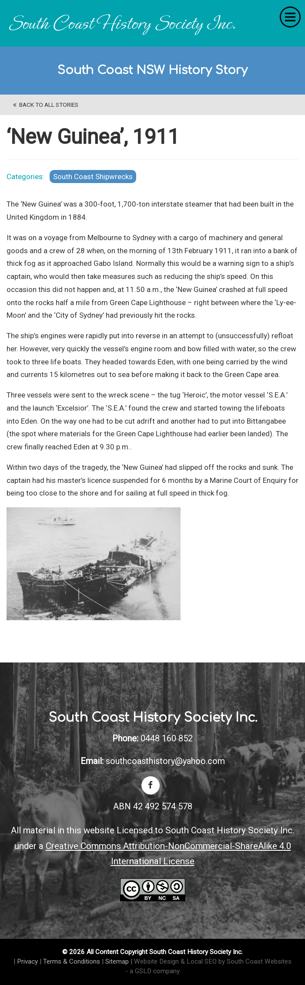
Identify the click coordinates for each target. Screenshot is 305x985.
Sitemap (117, 961)
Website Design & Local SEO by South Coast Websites (213, 961)
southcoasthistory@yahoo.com (165, 761)
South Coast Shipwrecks (93, 176)
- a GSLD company (152, 971)
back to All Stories (45, 104)
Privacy (27, 961)
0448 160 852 (167, 738)
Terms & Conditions (71, 961)
